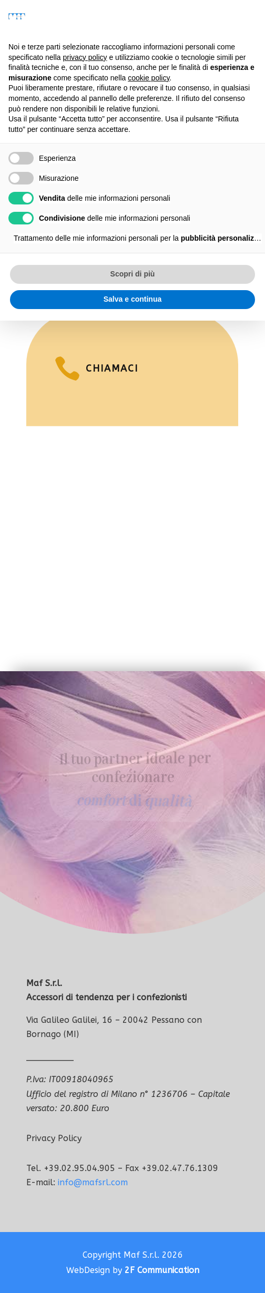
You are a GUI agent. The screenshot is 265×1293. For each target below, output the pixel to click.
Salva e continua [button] (132, 299)
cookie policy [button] (148, 78)
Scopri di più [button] (132, 274)
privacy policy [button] (85, 57)
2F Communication (162, 1270)
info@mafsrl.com (93, 1182)
